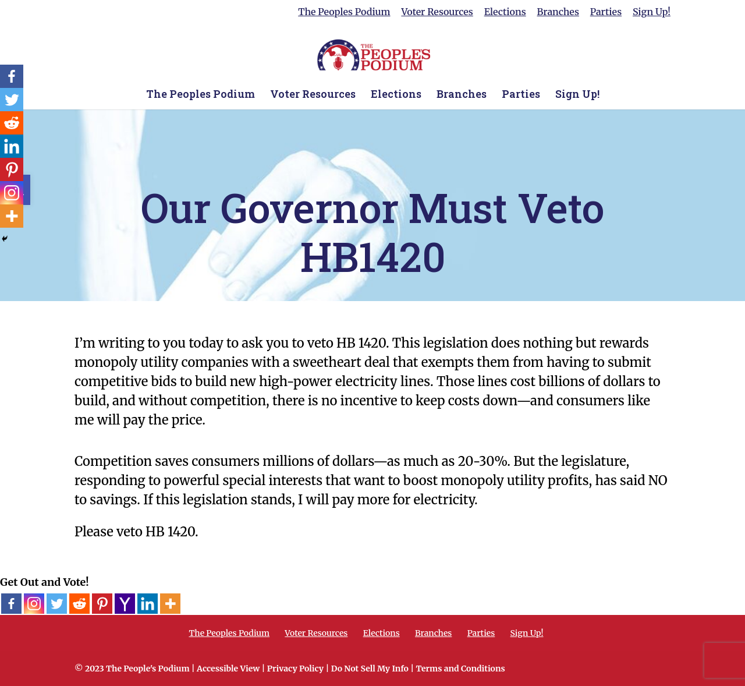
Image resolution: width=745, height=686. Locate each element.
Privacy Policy (295, 668)
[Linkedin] (147, 603)
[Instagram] (34, 603)
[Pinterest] (102, 603)
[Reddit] (79, 603)
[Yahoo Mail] (125, 603)
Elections (505, 12)
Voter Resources (437, 12)
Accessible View (228, 668)
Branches (558, 12)
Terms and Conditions (460, 668)
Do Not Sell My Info (370, 668)
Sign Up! (651, 12)
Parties (606, 12)
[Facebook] (11, 603)
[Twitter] (57, 603)
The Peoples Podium (344, 12)
